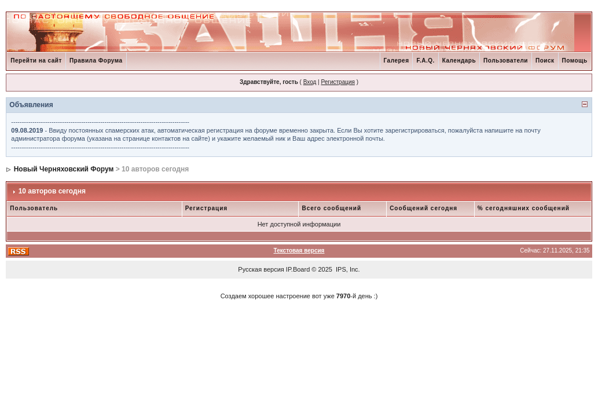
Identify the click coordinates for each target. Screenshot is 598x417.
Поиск (545, 60)
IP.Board (298, 269)
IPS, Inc (347, 269)
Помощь (575, 60)
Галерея (396, 60)
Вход (310, 82)
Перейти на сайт (36, 60)
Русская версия (261, 269)
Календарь (459, 60)
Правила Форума (96, 60)
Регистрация (337, 82)
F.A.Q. (425, 60)
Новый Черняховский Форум (64, 169)
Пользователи (505, 60)
